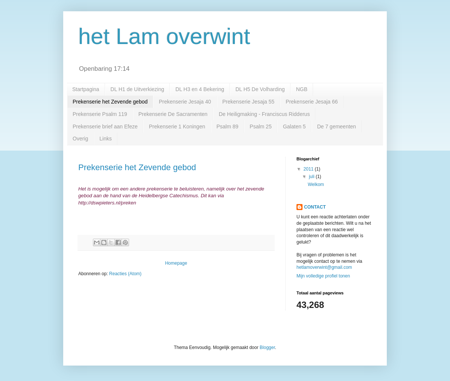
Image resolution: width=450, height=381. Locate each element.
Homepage (176, 263)
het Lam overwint (164, 36)
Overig (80, 139)
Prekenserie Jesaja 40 (185, 102)
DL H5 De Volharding (260, 89)
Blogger (267, 347)
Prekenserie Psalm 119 (100, 114)
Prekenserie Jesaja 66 (312, 102)
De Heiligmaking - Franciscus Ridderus (264, 114)
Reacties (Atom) (125, 273)
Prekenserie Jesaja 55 (248, 102)
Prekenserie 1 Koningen (177, 126)
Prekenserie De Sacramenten (173, 114)
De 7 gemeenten (336, 126)
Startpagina (85, 89)
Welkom (316, 184)
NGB (301, 89)
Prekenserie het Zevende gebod (110, 102)
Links (105, 139)
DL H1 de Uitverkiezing (137, 89)
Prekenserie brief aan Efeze (105, 126)
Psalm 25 (261, 126)
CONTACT (315, 207)
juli (312, 176)
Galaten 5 (294, 126)
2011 (309, 169)
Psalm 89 (227, 126)
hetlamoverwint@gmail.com (324, 267)
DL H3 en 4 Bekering (199, 89)
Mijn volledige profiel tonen (323, 276)
